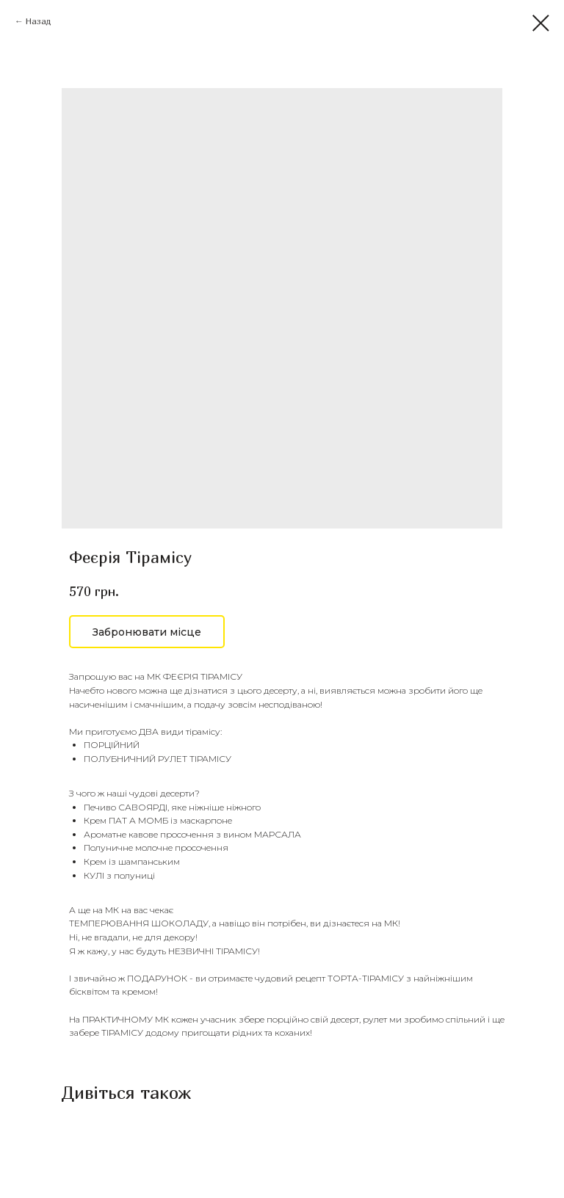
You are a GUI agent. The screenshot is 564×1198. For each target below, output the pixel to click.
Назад (38, 20)
